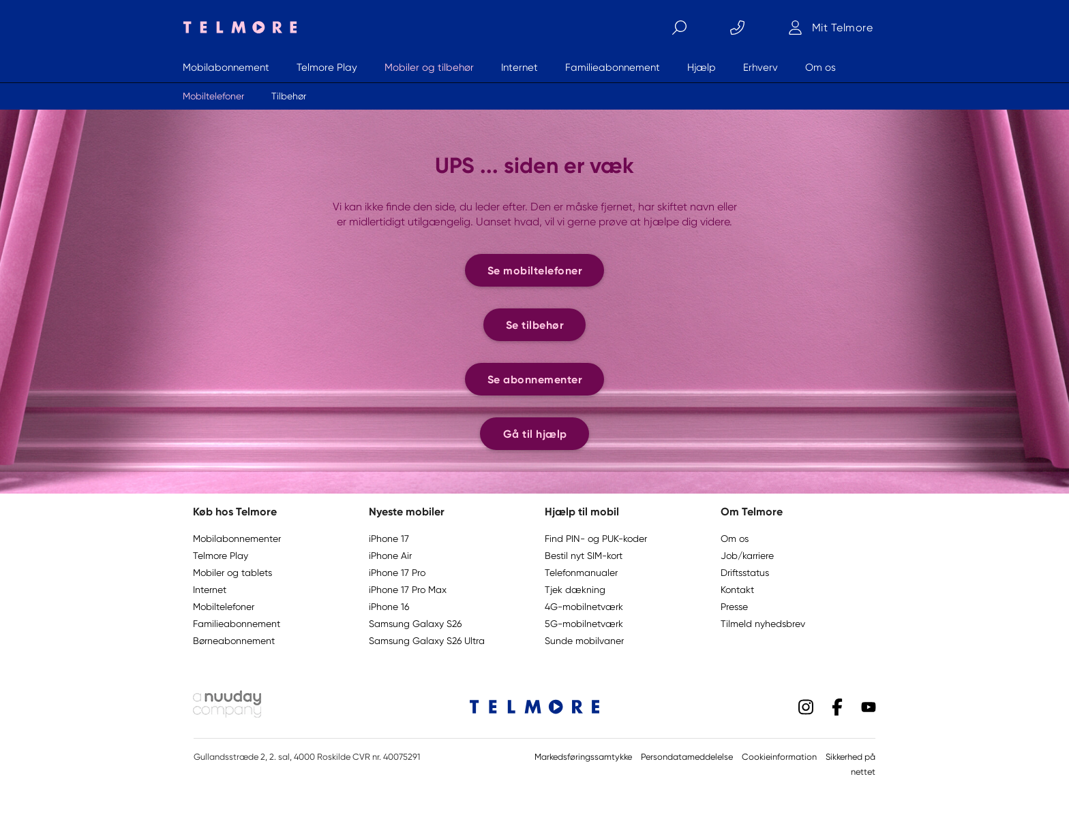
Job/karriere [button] (747, 555)
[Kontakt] (737, 27)
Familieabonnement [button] (236, 623)
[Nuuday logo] (227, 713)
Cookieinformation (779, 757)
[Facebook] (837, 705)
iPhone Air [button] (390, 555)
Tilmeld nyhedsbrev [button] (763, 623)
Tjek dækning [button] (575, 589)
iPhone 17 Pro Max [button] (408, 589)
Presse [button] (734, 606)
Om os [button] (735, 538)
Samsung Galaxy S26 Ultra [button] (427, 640)
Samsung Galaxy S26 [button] (415, 623)
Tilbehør (288, 96)
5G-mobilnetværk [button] (584, 623)
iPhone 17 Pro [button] (397, 572)
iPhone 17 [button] (389, 538)
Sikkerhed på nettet (850, 764)
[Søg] (679, 27)
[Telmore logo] (236, 27)
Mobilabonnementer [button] (237, 538)
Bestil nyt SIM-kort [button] (583, 555)
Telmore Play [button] (220, 555)
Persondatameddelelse (687, 757)
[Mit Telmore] (830, 27)
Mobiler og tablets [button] (232, 572)
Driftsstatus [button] (745, 572)
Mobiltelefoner (213, 96)
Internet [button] (209, 589)
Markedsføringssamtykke (583, 757)
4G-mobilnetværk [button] (584, 606)
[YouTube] (868, 705)
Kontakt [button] (737, 589)
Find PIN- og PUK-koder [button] (596, 538)
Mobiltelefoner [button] (223, 606)
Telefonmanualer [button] (581, 572)
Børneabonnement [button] (234, 640)
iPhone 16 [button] (389, 606)
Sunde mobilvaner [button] (584, 640)
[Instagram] (805, 705)
